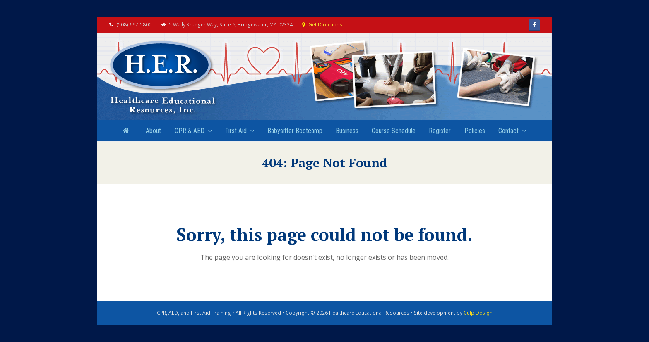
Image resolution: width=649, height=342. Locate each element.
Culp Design (478, 312)
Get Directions (325, 24)
